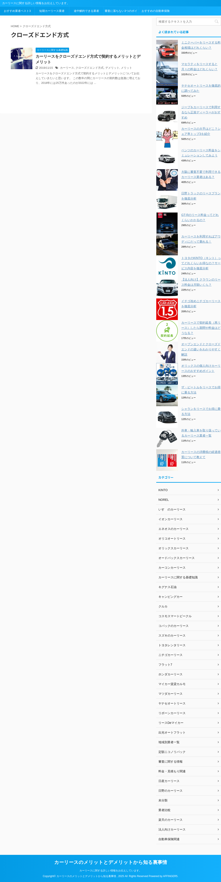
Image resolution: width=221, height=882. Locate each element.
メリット (126, 67)
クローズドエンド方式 (90, 67)
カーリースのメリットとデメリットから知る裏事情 (110, 862)
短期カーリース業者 (52, 10)
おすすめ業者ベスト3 (17, 10)
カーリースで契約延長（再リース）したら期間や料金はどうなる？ (201, 328)
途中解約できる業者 (86, 10)
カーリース (67, 67)
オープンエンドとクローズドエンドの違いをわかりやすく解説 (201, 349)
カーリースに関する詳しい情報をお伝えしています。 (110, 870)
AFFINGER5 (170, 876)
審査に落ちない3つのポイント (121, 12)
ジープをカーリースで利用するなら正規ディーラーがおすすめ (201, 112)
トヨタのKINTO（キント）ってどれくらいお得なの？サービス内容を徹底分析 (201, 263)
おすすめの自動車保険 (156, 10)
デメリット (112, 67)
